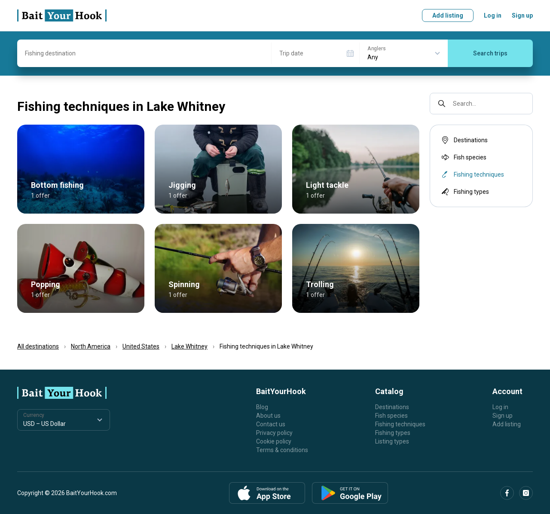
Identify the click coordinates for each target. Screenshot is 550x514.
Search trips (490, 53)
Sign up (522, 15)
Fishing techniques (400, 424)
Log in (492, 15)
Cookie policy (273, 441)
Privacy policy (274, 432)
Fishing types (464, 192)
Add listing (447, 15)
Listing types (392, 441)
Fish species (463, 157)
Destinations (464, 140)
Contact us (270, 424)
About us (268, 415)
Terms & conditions (282, 450)
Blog (262, 407)
